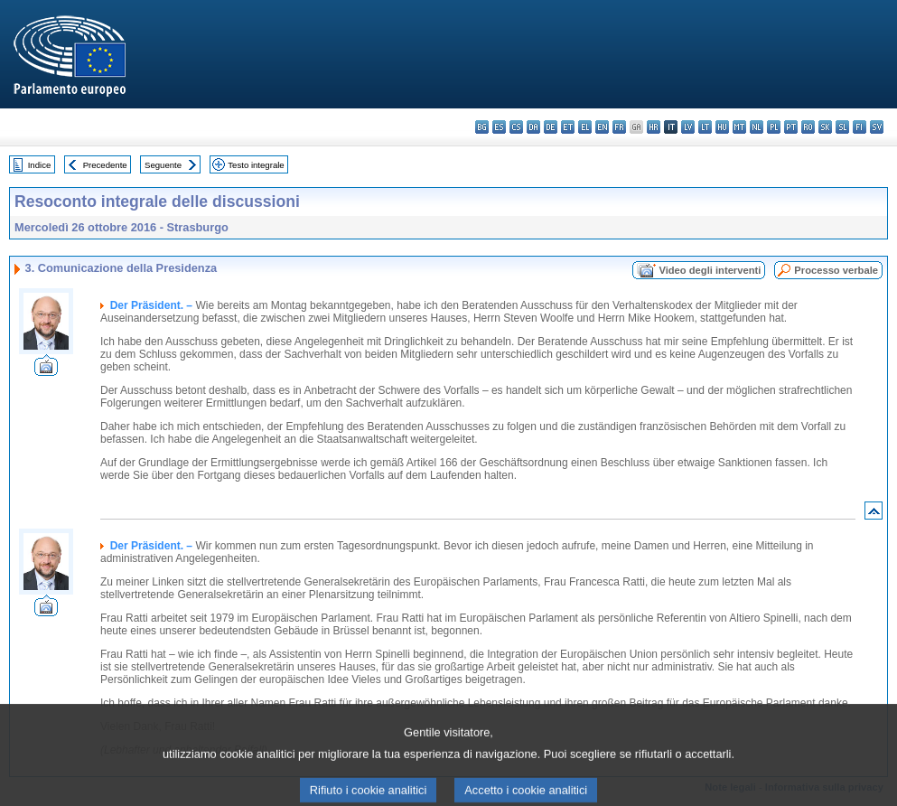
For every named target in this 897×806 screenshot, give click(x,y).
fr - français (619, 127)
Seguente (163, 165)
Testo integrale (256, 165)
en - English (602, 127)
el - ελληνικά (585, 127)
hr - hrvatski (653, 127)
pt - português (791, 127)
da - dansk (533, 127)
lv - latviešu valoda (688, 127)
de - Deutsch (550, 127)
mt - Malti (739, 127)
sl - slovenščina (842, 127)
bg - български (482, 127)
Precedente (105, 165)
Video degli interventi (710, 270)
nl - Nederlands (756, 127)
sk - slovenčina (825, 127)
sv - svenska (876, 127)
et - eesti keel (568, 127)
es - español (499, 127)
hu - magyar (722, 127)
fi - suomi (859, 127)
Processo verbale (836, 270)
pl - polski (773, 127)
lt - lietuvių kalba (705, 127)
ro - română (808, 127)
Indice (39, 165)
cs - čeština (516, 127)
